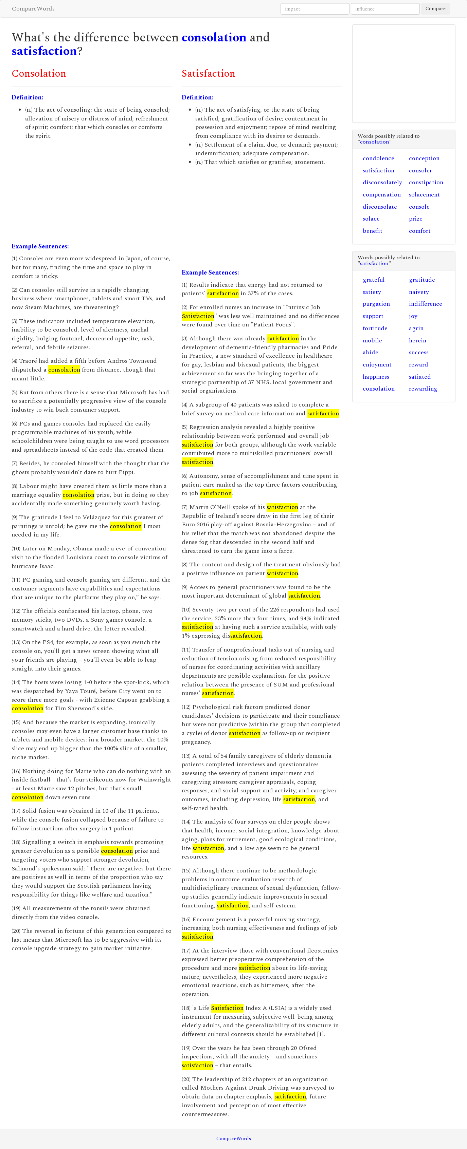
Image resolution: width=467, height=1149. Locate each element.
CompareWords (33, 8)
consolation (214, 38)
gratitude (422, 279)
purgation (376, 303)
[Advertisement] (92, 191)
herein (417, 340)
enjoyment (377, 364)
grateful (374, 279)
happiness (376, 376)
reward (418, 364)
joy (413, 316)
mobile (372, 340)
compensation (382, 194)
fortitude (375, 328)
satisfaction (44, 51)
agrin (416, 328)
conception (424, 158)
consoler (420, 170)
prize (416, 218)
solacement (424, 194)
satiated (420, 376)
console (419, 206)
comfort (420, 231)
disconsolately (382, 182)
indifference (425, 303)
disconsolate (380, 206)
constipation (426, 182)
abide (370, 352)
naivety (419, 292)
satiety (372, 292)
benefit (372, 231)
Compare (436, 8)
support (373, 316)
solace (371, 218)
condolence (378, 158)
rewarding (423, 388)
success (419, 352)
